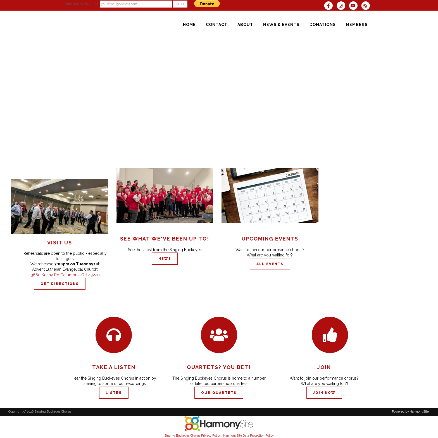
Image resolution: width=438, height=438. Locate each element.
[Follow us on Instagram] (342, 6)
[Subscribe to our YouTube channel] (355, 6)
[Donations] (322, 25)
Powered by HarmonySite (410, 411)
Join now (324, 393)
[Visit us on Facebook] (330, 6)
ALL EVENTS (270, 264)
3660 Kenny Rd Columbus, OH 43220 (65, 275)
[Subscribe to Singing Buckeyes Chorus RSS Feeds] (367, 6)
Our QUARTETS (219, 393)
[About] (245, 25)
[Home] (189, 25)
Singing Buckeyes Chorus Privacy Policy (193, 435)
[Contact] (216, 25)
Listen (114, 393)
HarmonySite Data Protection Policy (248, 435)
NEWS (164, 259)
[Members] (357, 25)
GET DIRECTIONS (60, 284)
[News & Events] (281, 25)
